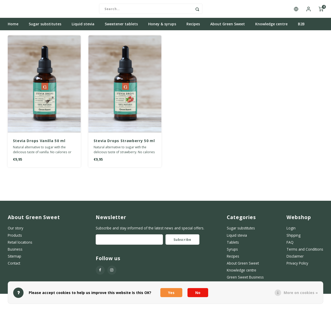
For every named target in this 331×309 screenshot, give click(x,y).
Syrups (232, 252)
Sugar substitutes (45, 27)
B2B (301, 27)
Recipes (193, 27)
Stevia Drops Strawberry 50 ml (124, 143)
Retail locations (20, 245)
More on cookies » (301, 292)
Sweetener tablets (121, 27)
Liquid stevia (83, 27)
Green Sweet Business (245, 280)
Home (13, 27)
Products (15, 238)
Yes (171, 292)
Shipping (293, 238)
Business (15, 252)
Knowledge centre (271, 27)
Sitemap (14, 259)
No (197, 292)
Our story (15, 231)
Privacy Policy (297, 266)
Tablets (233, 245)
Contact (14, 266)
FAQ (290, 245)
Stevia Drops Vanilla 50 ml (39, 143)
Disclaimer (295, 259)
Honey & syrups (162, 27)
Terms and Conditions (305, 252)
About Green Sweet (227, 27)
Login (291, 231)
